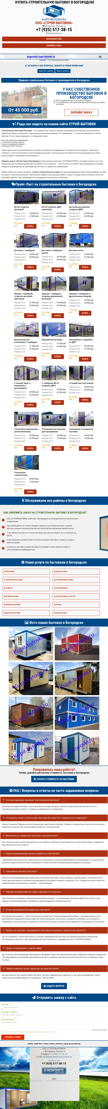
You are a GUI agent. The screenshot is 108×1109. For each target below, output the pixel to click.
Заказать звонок (46, 71)
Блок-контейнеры (61, 587)
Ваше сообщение (7, 1018)
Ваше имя (5, 1003)
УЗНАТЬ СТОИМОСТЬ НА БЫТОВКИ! (54, 778)
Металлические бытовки (63, 579)
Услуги (45, 1042)
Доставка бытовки (11, 596)
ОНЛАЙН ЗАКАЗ (81, 112)
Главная (30, 1042)
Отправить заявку (13, 1035)
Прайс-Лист (38, 1042)
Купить (30, 226)
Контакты (59, 1042)
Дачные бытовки (60, 571)
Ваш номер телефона (9, 1010)
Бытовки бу (8, 587)
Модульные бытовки (12, 612)
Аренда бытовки (60, 612)
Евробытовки (9, 571)
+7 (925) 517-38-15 (54, 29)
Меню (100, 55)
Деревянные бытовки (12, 604)
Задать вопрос (62, 71)
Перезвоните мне (54, 39)
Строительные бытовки (13, 579)
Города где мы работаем (72, 1042)
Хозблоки (57, 604)
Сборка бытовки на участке (65, 596)
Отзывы (52, 1042)
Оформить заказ (54, 45)
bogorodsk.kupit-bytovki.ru (41, 56)
